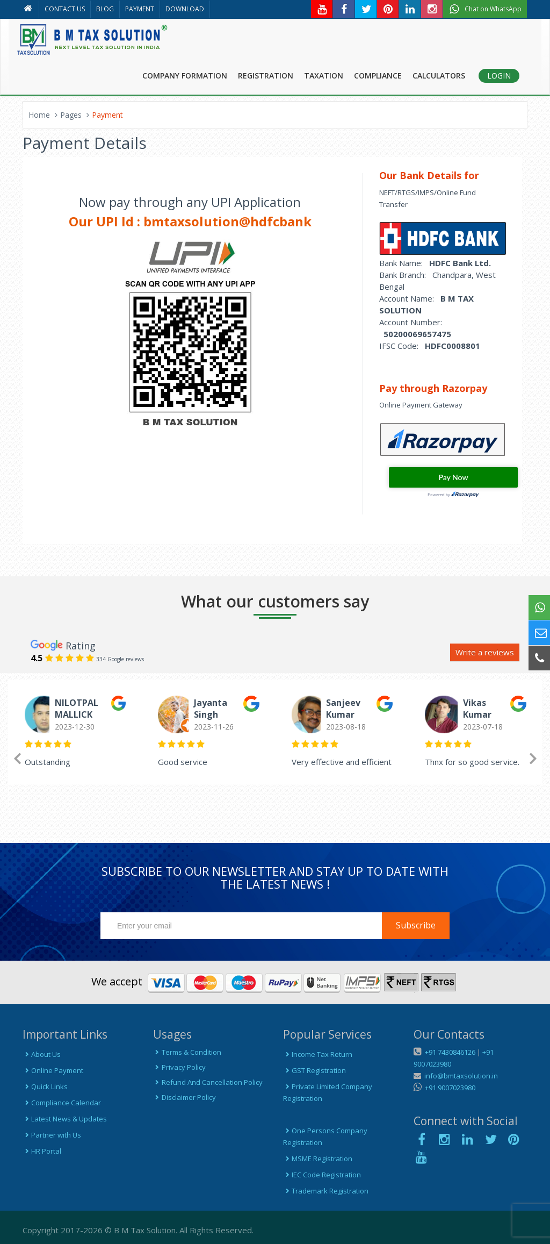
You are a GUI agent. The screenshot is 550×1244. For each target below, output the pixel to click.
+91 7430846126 (449, 1052)
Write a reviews (484, 652)
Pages (71, 115)
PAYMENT (139, 8)
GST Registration (314, 1070)
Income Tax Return (317, 1054)
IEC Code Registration (322, 1174)
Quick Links (45, 1086)
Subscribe (416, 925)
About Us (42, 1054)
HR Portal (42, 1151)
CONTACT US (65, 8)
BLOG (105, 8)
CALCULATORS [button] (438, 75)
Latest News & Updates (65, 1119)
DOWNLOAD (184, 8)
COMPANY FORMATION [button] (184, 75)
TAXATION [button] (323, 75)
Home (39, 115)
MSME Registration (317, 1158)
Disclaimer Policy (184, 1097)
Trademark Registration (325, 1191)
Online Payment (53, 1070)
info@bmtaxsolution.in (459, 1076)
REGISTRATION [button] (265, 75)
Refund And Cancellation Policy (208, 1082)
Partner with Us (52, 1135)
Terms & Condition (187, 1052)
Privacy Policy (179, 1067)
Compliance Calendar (62, 1102)
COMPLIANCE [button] (378, 75)
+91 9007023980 (448, 1087)
